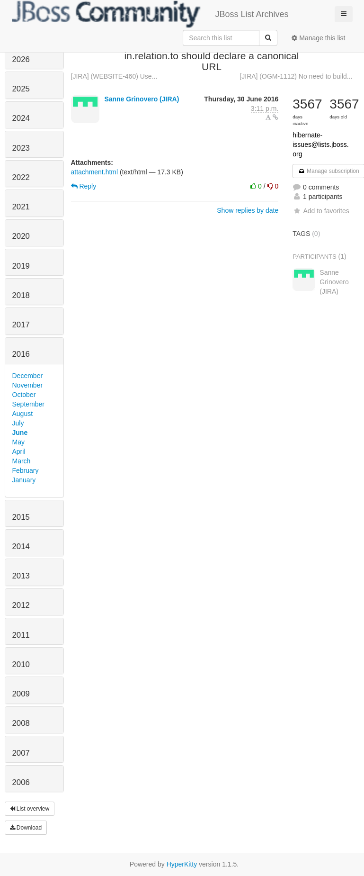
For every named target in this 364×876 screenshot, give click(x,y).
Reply (84, 186)
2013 (21, 575)
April (19, 451)
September (28, 404)
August (22, 413)
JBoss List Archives (150, 14)
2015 (21, 517)
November (27, 385)
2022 (21, 177)
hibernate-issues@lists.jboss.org (320, 144)
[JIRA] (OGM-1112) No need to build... (296, 76)
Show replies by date (247, 210)
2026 (21, 59)
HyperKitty (182, 864)
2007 (21, 753)
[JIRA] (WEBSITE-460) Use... (114, 76)
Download (26, 827)
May (18, 442)
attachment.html (94, 172)
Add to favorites (321, 211)
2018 (21, 295)
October (24, 394)
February (25, 470)
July (18, 423)
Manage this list (318, 38)
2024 (21, 118)
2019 (21, 266)
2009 (21, 693)
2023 (21, 148)
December (27, 375)
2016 (21, 354)
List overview (30, 808)
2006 (21, 782)
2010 (21, 664)
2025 (21, 88)
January (24, 480)
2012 (21, 605)
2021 (21, 206)
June (20, 432)
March (21, 461)
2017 (21, 324)
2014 (21, 546)
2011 (21, 635)
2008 (21, 723)
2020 (21, 236)
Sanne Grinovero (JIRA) (141, 99)
